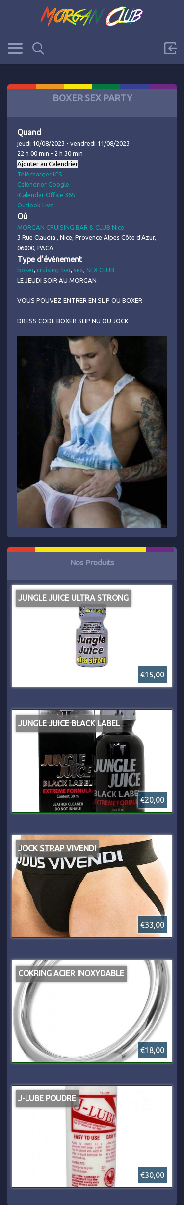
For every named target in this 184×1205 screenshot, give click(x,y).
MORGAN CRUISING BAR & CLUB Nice (70, 227)
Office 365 (60, 194)
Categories (15, 48)
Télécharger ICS (39, 174)
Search (38, 48)
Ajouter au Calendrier (47, 164)
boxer (25, 269)
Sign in (170, 48)
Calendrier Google (43, 184)
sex (78, 269)
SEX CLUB (100, 269)
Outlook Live (35, 205)
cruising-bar (54, 269)
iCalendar (30, 194)
